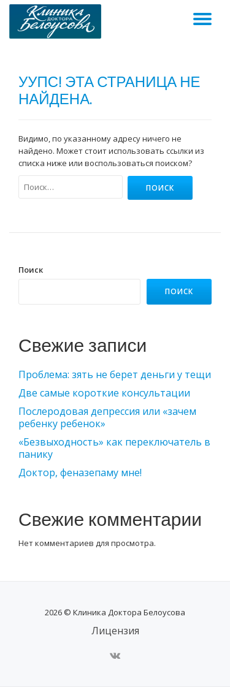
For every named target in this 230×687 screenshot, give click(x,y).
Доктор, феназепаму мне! (80, 472)
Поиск (30, 269)
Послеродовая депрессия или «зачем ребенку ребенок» (107, 417)
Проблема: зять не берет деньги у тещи (114, 374)
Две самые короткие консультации (104, 393)
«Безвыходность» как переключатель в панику (114, 448)
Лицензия (115, 630)
